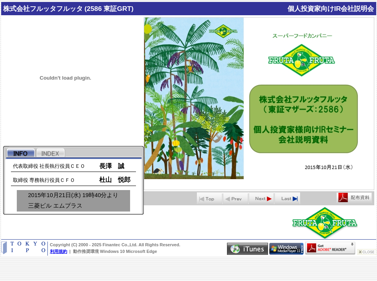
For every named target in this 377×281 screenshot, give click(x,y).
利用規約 (58, 251)
